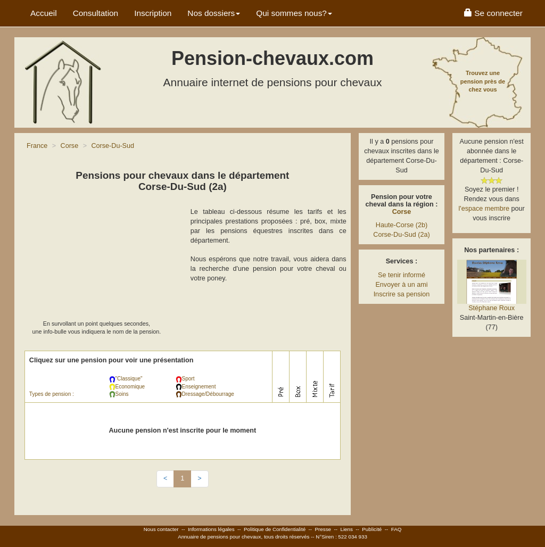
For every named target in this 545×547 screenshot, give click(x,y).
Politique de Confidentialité (274, 529)
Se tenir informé (401, 275)
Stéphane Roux (491, 308)
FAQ (396, 529)
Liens (346, 529)
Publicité (372, 529)
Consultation (96, 13)
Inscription (152, 13)
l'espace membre (484, 208)
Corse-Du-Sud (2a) (401, 234)
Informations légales (211, 529)
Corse (401, 212)
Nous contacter (161, 529)
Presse (323, 529)
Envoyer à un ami (401, 284)
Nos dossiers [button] (213, 13)
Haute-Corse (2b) (401, 225)
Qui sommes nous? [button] (294, 13)
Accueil (43, 13)
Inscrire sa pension (402, 294)
